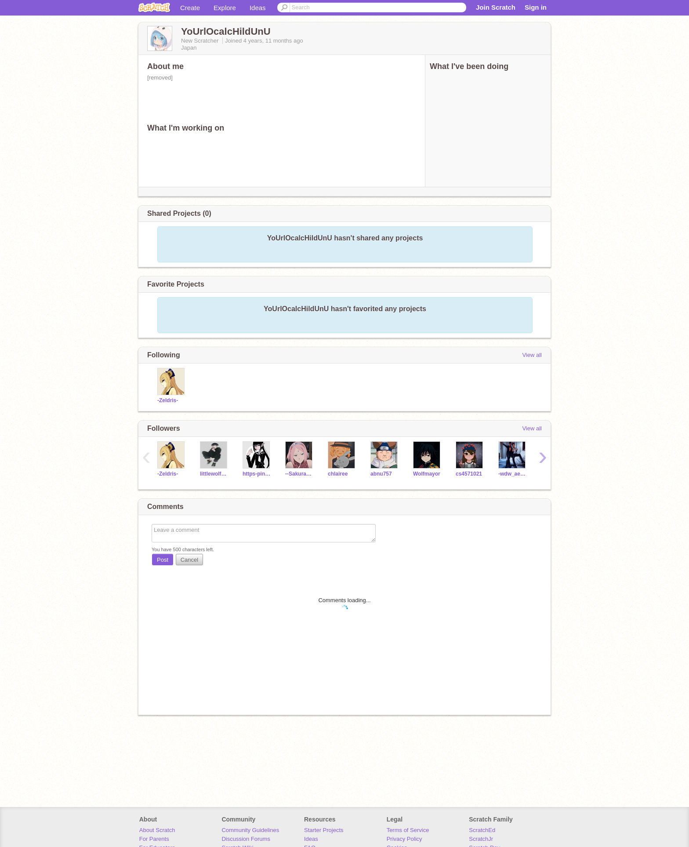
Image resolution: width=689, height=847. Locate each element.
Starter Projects (324, 830)
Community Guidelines (250, 830)
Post (162, 559)
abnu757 (381, 474)
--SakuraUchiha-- (300, 474)
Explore (225, 7)
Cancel (189, 559)
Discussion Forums (245, 839)
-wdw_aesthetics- (513, 474)
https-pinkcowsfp (257, 474)
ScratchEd (482, 830)
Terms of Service (408, 830)
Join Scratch (495, 7)
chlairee (338, 474)
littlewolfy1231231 (214, 474)
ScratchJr (481, 839)
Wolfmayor (426, 474)
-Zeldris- (167, 400)
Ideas (258, 7)
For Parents (154, 839)
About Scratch (157, 830)
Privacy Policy (404, 839)
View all (532, 355)
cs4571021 (469, 474)
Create (190, 7)
